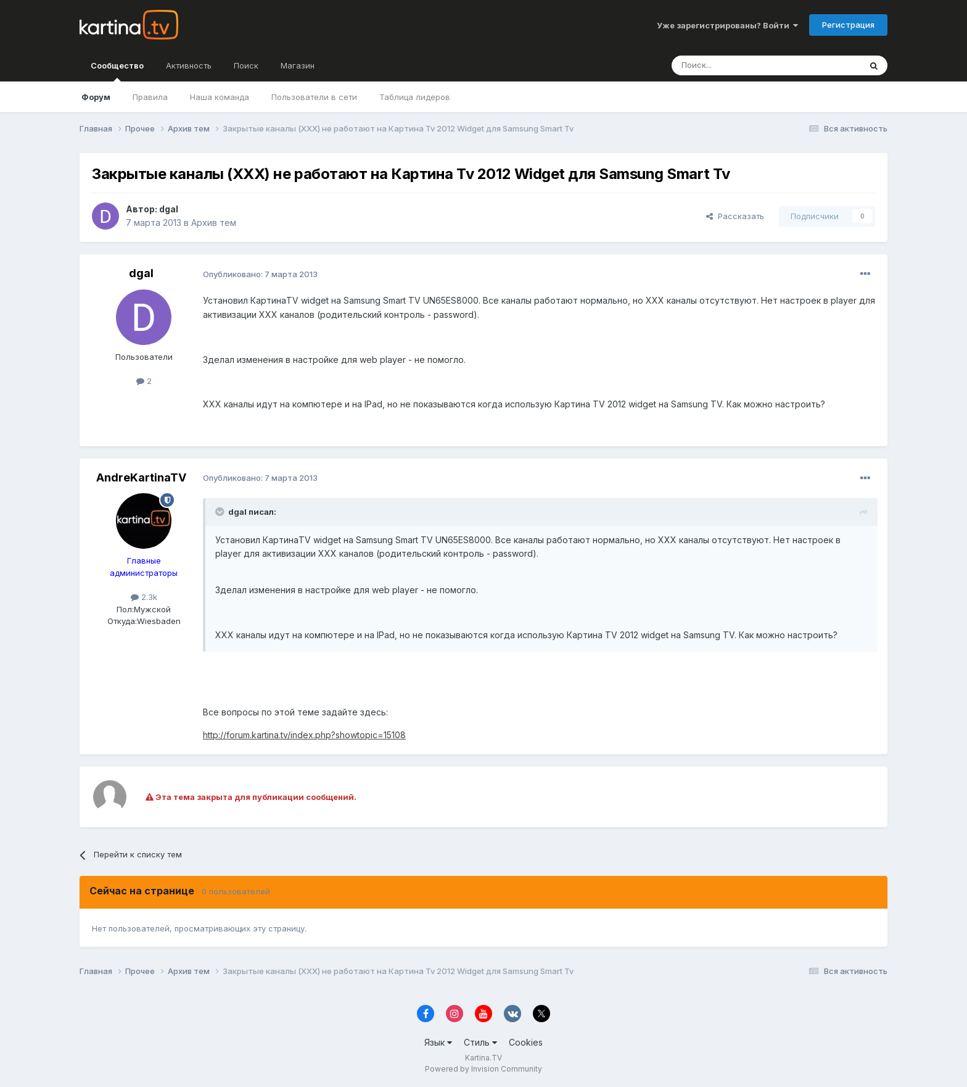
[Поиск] (732, 65)
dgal (168, 209)
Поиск (246, 65)
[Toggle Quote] (220, 512)
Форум (95, 97)
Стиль (480, 1042)
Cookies (526, 1042)
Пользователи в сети (314, 97)
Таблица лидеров (414, 97)
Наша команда (219, 97)
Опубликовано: (260, 274)
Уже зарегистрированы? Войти (727, 25)
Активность (189, 65)
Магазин (298, 65)
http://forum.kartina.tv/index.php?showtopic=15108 (304, 735)
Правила (150, 97)
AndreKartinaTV (141, 477)
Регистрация (848, 25)
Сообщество (117, 70)
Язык (438, 1042)
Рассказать (735, 216)
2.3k (144, 597)
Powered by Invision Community (483, 1068)
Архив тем (213, 222)
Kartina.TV (483, 1057)
